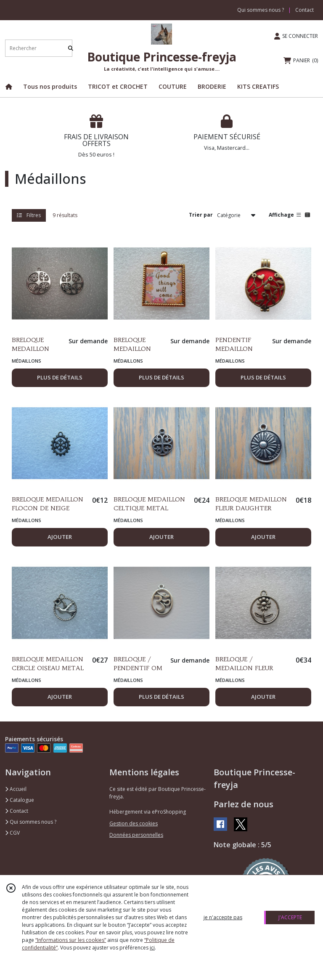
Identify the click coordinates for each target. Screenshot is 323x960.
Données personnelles (136, 834)
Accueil (15, 789)
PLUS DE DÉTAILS (59, 377)
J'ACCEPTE (290, 917)
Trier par (201, 214)
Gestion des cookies (133, 823)
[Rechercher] (70, 48)
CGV (12, 832)
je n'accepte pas (223, 917)
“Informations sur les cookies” (70, 940)
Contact (304, 9)
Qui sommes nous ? (30, 821)
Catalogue (19, 800)
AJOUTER (60, 537)
